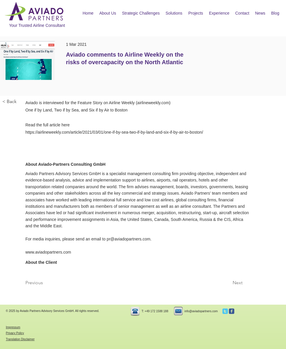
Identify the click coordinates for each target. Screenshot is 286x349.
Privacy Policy (15, 333)
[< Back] (21, 101)
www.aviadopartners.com (48, 252)
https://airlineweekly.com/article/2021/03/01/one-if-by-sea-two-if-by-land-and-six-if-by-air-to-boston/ (114, 132)
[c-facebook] (231, 311)
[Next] (228, 283)
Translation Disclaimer (20, 339)
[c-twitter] (225, 311)
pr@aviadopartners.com (129, 239)
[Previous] (44, 283)
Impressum (13, 327)
